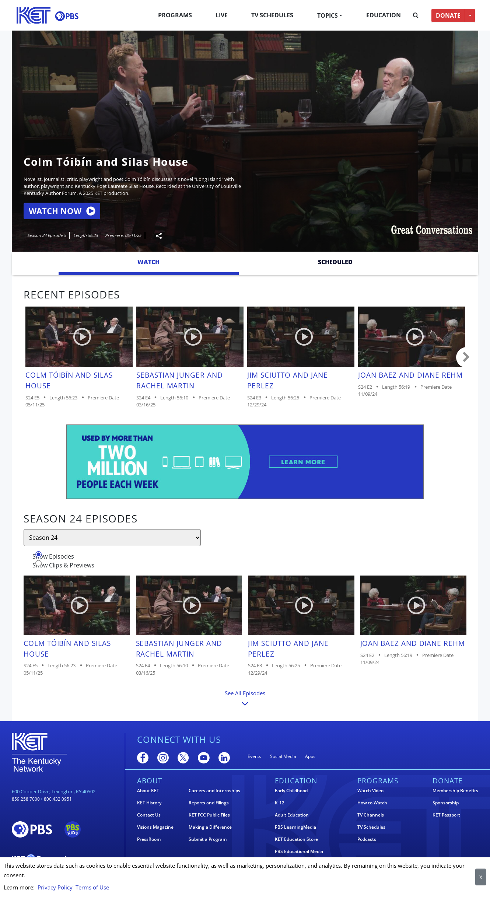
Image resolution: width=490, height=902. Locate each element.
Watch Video (370, 791)
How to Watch (372, 803)
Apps (310, 756)
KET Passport (446, 815)
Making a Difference (210, 827)
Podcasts (366, 839)
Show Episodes (53, 556)
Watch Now (62, 211)
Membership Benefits (455, 791)
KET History (149, 803)
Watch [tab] (148, 262)
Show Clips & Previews (63, 565)
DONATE (448, 15)
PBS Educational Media (299, 851)
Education (383, 15)
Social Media (283, 756)
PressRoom (149, 839)
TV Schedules (272, 15)
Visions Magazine (155, 827)
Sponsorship (446, 803)
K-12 (279, 803)
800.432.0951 (58, 799)
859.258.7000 (26, 799)
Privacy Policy (55, 887)
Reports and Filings (209, 803)
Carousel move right (466, 357)
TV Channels (370, 815)
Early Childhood (291, 791)
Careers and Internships (214, 791)
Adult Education (292, 815)
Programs (175, 15)
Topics (327, 15)
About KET (148, 791)
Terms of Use (92, 887)
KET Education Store (296, 839)
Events (254, 756)
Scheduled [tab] (335, 262)
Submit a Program (208, 839)
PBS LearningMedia (295, 827)
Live (222, 15)
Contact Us (149, 815)
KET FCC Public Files (209, 815)
